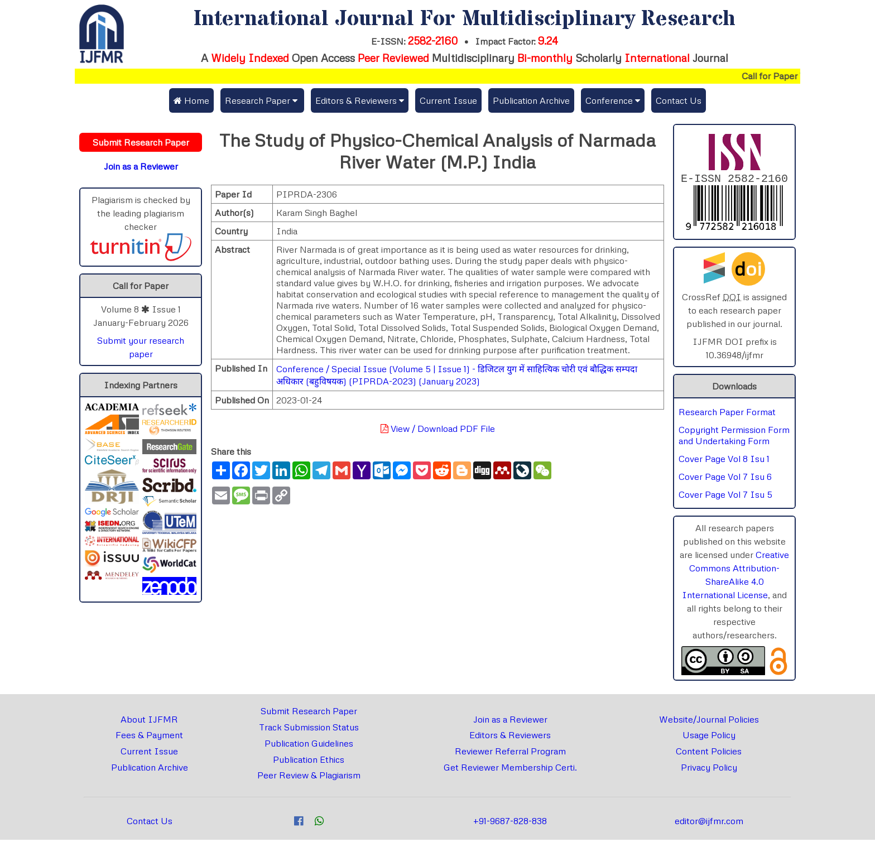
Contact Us (678, 100)
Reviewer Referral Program (510, 753)
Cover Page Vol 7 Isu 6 (725, 478)
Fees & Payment (149, 737)
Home (191, 100)
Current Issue (448, 100)
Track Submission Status (309, 729)
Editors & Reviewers (510, 737)
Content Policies (709, 753)
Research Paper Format (727, 414)
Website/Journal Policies (709, 721)
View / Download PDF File (438, 428)
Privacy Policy (709, 769)
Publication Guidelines (309, 745)
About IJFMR (149, 721)
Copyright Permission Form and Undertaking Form (734, 437)
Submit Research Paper (309, 713)
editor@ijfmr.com (709, 823)
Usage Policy (708, 737)
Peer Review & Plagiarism (308, 777)
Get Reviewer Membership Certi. (510, 769)
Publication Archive (531, 100)
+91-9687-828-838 (510, 823)
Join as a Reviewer (510, 721)
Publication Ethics (308, 761)
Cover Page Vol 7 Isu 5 (725, 496)
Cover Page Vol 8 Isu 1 (724, 460)
